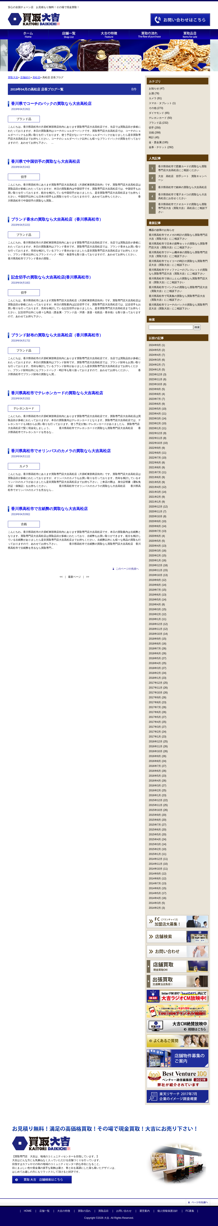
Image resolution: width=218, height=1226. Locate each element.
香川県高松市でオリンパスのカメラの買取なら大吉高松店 (61, 451)
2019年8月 (155, 584)
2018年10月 (155, 633)
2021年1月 (155, 501)
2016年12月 (155, 741)
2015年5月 (155, 834)
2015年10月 (155, 810)
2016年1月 (155, 795)
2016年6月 (155, 770)
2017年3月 (155, 726)
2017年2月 (155, 731)
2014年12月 (155, 858)
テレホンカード (158, 117)
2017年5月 (155, 717)
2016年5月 (155, 775)
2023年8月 (155, 394)
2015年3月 (155, 844)
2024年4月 (155, 354)
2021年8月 (155, 467)
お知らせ (154, 88)
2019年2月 (155, 614)
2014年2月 (155, 907)
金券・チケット (158, 147)
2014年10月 (155, 868)
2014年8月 (155, 878)
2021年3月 (155, 491)
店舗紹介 (25, 77)
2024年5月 (155, 350)
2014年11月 (155, 863)
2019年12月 (155, 565)
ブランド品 (155, 122)
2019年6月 (155, 594)
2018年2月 (155, 673)
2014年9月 (155, 873)
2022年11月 (155, 438)
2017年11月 (155, 687)
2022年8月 (155, 452)
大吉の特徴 (63, 1210)
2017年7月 (155, 707)
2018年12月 (155, 624)
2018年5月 (155, 658)
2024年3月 (155, 359)
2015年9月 (155, 814)
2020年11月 (155, 511)
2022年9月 (155, 447)
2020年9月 (155, 521)
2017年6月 (155, 712)
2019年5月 (155, 599)
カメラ (152, 98)
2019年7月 (155, 589)
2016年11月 (155, 746)
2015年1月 (155, 854)
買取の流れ (84, 1210)
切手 (151, 127)
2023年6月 (155, 403)
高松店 (36, 77)
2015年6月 (155, 829)
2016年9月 (155, 756)
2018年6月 (155, 653)
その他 (152, 108)
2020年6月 (155, 535)
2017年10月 (155, 692)
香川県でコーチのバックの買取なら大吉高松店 (51, 103)
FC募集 (190, 1210)
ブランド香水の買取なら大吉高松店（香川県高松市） (57, 219)
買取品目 (103, 1210)
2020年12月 (155, 506)
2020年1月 (155, 560)
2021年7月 (155, 472)
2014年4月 (155, 898)
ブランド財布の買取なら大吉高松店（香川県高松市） (57, 335)
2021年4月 (155, 487)
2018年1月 (155, 677)
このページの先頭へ (127, 568)
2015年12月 (155, 800)
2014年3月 (155, 903)
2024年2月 (155, 364)
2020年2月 (155, 555)
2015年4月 (155, 839)
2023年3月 (155, 418)
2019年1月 (155, 619)
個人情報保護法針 (167, 1210)
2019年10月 (155, 575)
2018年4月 (155, 663)
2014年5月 (155, 893)
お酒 (151, 93)
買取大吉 (13, 77)
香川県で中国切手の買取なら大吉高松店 (45, 161)
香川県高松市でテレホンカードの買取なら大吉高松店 (57, 393)
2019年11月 (155, 570)
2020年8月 (155, 526)
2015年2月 (155, 849)
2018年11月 (155, 628)
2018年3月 (155, 668)
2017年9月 (155, 697)
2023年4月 (155, 413)
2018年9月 (155, 638)
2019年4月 (155, 604)
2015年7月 (155, 824)
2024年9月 (155, 345)
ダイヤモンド (156, 112)
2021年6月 (155, 477)
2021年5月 (155, 482)
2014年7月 (155, 883)
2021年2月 (155, 496)
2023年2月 (155, 423)
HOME (28, 1210)
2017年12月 (155, 682)
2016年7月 (155, 765)
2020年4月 (155, 545)
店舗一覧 (44, 1210)
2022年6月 (155, 462)
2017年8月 (155, 702)
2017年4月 (155, 721)
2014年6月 (155, 888)
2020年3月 (155, 550)
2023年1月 (155, 428)
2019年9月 (155, 580)
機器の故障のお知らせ (161, 230)
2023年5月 (155, 408)
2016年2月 (155, 790)
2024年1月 (155, 369)
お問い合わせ (124, 1210)
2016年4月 (155, 780)
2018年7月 (155, 648)
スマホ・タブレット (160, 103)
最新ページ (74, 576)
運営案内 (144, 1210)
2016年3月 (155, 785)
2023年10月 (155, 384)
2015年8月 (155, 819)
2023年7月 (155, 398)
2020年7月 (155, 531)
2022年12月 (155, 433)
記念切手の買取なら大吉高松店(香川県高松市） (52, 277)
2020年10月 (155, 516)
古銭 (151, 132)
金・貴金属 (155, 142)
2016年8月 (155, 761)
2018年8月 (155, 643)
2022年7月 (155, 457)
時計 (151, 137)
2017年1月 (155, 736)
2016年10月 (155, 751)
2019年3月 (155, 609)
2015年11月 (155, 805)
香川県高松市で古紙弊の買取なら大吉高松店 (49, 509)
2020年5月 (155, 540)
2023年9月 (155, 389)
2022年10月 (155, 443)
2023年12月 (155, 374)
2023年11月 (155, 379)
